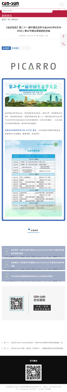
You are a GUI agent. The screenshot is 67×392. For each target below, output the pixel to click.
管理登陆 (48, 389)
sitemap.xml (24, 389)
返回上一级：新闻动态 (10, 19)
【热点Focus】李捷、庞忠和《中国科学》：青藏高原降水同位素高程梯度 (36, 348)
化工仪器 (41, 389)
